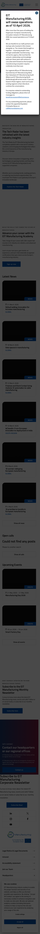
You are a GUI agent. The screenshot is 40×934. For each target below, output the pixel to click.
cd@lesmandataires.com (14, 108)
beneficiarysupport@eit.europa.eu (17, 97)
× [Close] (36, 13)
